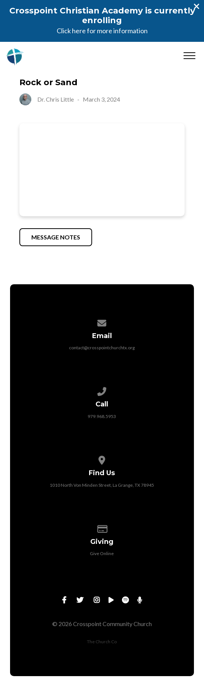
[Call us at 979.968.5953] (102, 390)
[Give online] (102, 527)
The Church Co (102, 641)
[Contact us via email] (102, 322)
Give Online (102, 553)
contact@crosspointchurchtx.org (102, 347)
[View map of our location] (102, 459)
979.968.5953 (102, 416)
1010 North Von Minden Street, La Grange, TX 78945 (102, 485)
